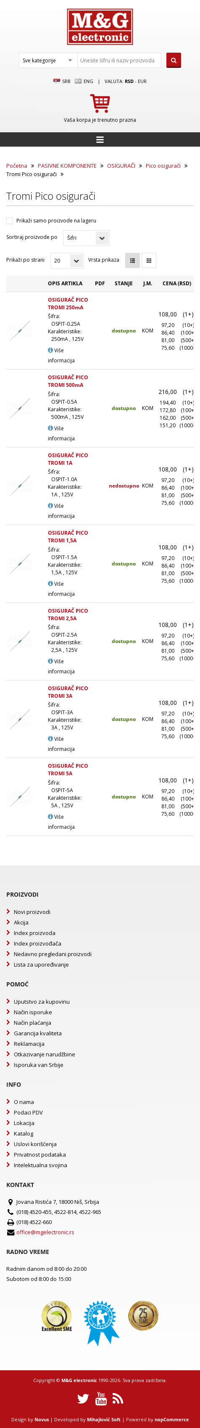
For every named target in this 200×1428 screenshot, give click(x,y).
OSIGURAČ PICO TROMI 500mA (68, 381)
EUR (142, 81)
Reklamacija (29, 1044)
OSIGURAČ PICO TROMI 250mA (68, 303)
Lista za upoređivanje (41, 964)
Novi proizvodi (32, 912)
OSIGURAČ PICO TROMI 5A (68, 769)
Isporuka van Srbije (38, 1065)
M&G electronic (79, 1380)
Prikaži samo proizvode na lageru (56, 220)
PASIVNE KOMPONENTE (67, 165)
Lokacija (24, 1123)
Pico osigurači (163, 165)
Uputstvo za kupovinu (42, 1001)
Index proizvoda (34, 933)
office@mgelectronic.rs (45, 1232)
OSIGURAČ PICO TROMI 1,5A (68, 536)
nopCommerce (172, 1419)
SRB (62, 81)
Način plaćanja (32, 1022)
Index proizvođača (37, 943)
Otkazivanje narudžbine (44, 1054)
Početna (16, 165)
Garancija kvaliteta (38, 1033)
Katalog (23, 1133)
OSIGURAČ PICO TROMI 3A (68, 692)
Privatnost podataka (40, 1154)
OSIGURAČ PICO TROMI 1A (68, 459)
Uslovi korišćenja (35, 1144)
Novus (41, 1419)
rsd (129, 81)
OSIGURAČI (121, 165)
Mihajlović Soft (104, 1419)
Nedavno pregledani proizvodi (53, 954)
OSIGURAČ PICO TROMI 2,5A (68, 614)
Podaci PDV (28, 1112)
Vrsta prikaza (103, 259)
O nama (24, 1102)
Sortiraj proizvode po (32, 237)
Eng (84, 81)
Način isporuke (33, 1012)
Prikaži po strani (25, 259)
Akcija (21, 922)
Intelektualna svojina (40, 1165)
